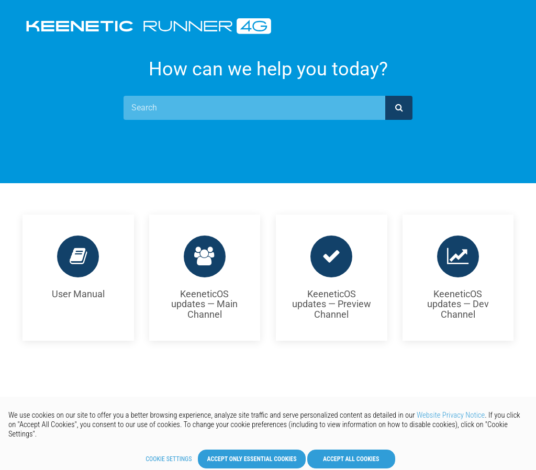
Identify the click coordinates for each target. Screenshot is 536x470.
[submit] (398, 108)
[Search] (254, 108)
